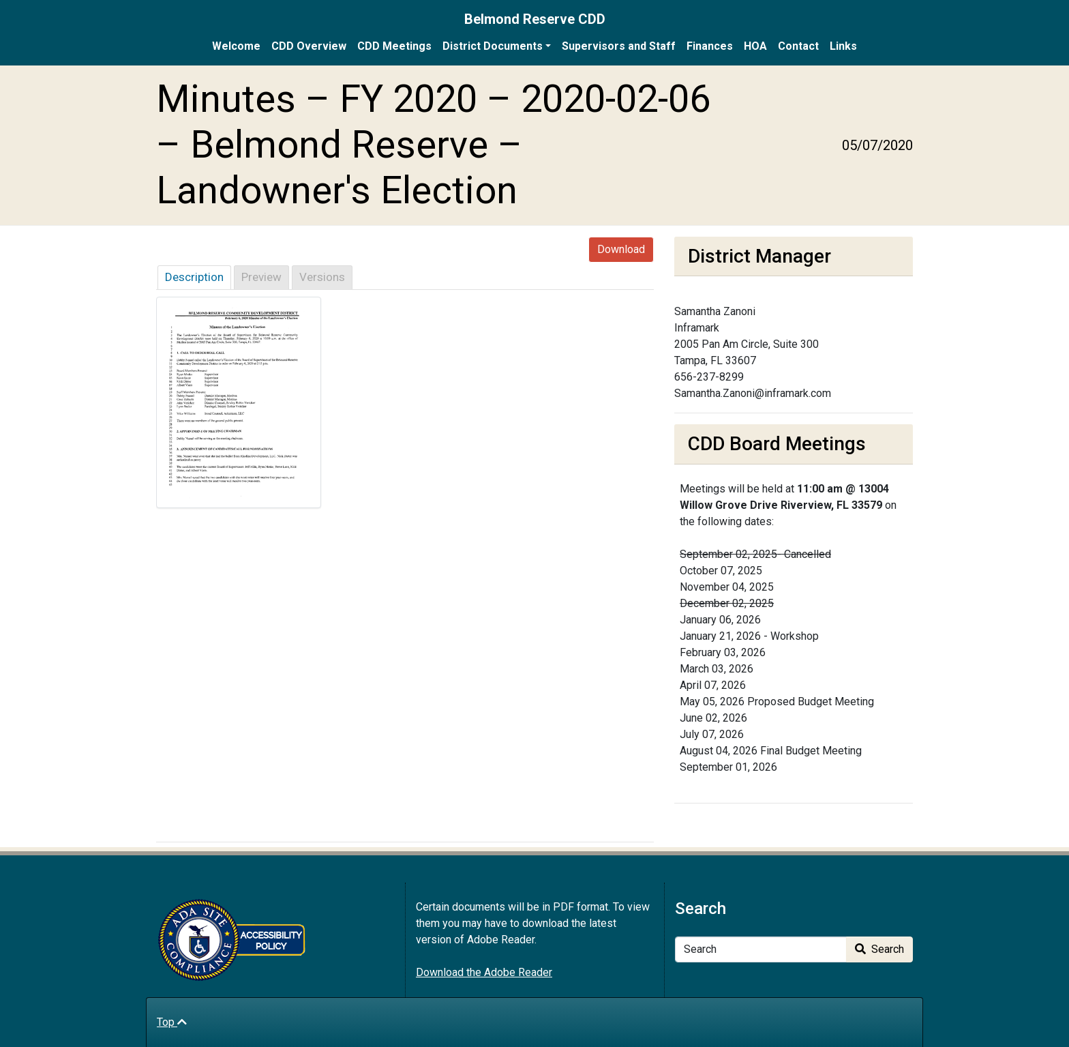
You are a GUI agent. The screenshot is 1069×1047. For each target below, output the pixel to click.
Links (843, 46)
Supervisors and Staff (619, 46)
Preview (261, 277)
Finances (710, 46)
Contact (798, 46)
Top (172, 1022)
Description (194, 277)
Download (621, 249)
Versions (322, 277)
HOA (755, 46)
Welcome (236, 46)
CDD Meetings (394, 46)
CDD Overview (308, 46)
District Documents (492, 46)
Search (879, 949)
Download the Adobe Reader (484, 972)
